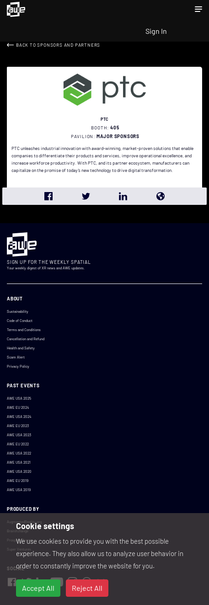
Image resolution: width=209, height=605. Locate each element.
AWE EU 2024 (18, 407)
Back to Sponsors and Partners (58, 45)
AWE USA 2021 (19, 462)
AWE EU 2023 (18, 425)
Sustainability (17, 311)
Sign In (156, 31)
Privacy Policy (18, 366)
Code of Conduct (19, 320)
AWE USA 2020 (19, 471)
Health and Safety (21, 348)
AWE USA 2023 (19, 435)
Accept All (38, 588)
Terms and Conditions (24, 329)
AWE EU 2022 (18, 444)
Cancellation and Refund (25, 339)
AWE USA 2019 (19, 489)
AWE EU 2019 (17, 480)
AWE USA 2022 (19, 453)
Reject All (87, 588)
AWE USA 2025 (19, 398)
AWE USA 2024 (19, 416)
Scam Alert (16, 357)
